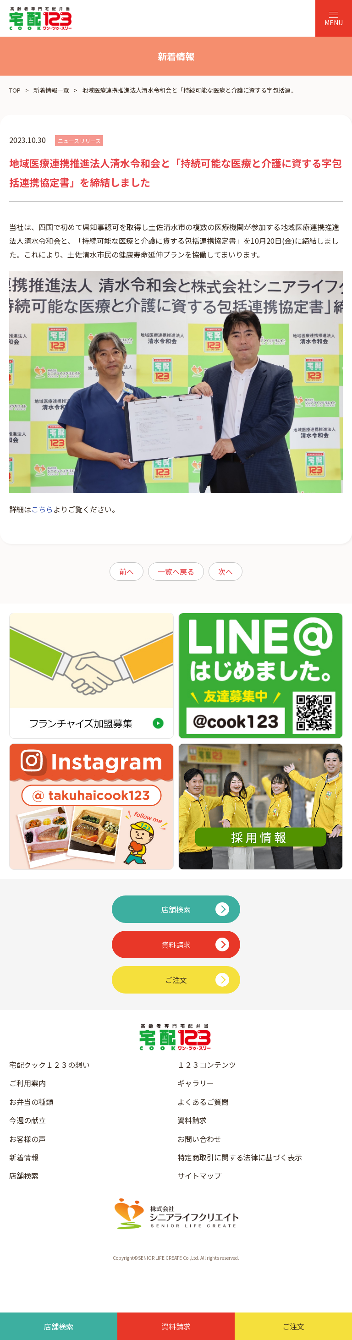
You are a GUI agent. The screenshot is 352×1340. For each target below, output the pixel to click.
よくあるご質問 (203, 1101)
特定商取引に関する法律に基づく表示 (239, 1157)
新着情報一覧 (51, 90)
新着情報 (23, 1157)
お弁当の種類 (31, 1101)
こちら (42, 509)
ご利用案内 (27, 1082)
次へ (225, 571)
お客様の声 (27, 1138)
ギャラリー (195, 1082)
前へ (126, 571)
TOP (15, 90)
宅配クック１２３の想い (49, 1064)
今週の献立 (27, 1120)
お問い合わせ (199, 1138)
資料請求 (192, 1120)
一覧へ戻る (176, 571)
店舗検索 (23, 1175)
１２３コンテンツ (206, 1064)
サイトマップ (199, 1175)
